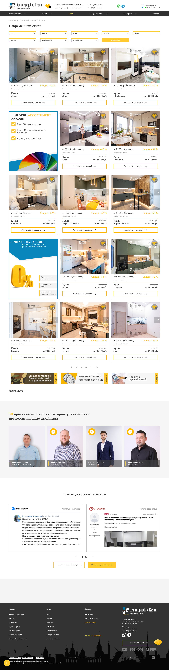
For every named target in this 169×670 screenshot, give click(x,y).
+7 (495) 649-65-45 (94, 8)
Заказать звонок (151, 5)
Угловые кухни (14, 631)
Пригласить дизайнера (102, 565)
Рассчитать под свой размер (69, 565)
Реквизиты (40, 658)
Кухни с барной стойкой (18, 639)
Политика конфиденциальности (21, 658)
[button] (55, 65)
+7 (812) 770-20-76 (129, 624)
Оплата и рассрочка (92, 618)
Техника (12, 618)
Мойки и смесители (16, 614)
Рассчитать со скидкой (33, 102)
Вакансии (50, 627)
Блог (48, 614)
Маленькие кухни (15, 635)
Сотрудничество (53, 635)
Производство (52, 631)
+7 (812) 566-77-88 (94, 5)
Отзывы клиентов (53, 639)
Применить (115, 40)
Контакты (50, 622)
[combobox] (23, 33)
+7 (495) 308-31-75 (129, 631)
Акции (49, 618)
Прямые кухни (14, 627)
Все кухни (13, 622)
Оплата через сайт (139, 642)
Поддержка (89, 614)
